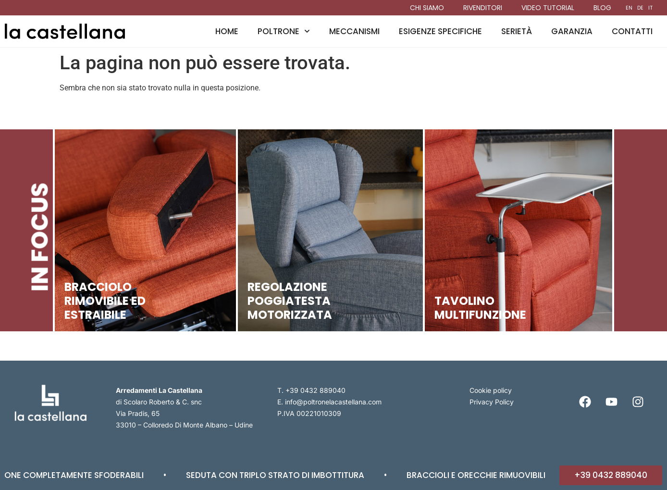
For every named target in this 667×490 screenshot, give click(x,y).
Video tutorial (547, 8)
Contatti (632, 31)
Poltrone (284, 31)
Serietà (516, 31)
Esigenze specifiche (440, 31)
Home (226, 31)
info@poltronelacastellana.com (333, 402)
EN (629, 8)
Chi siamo (427, 8)
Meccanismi (354, 31)
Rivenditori (482, 8)
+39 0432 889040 (315, 390)
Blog (602, 8)
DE (640, 8)
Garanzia (572, 31)
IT (650, 8)
